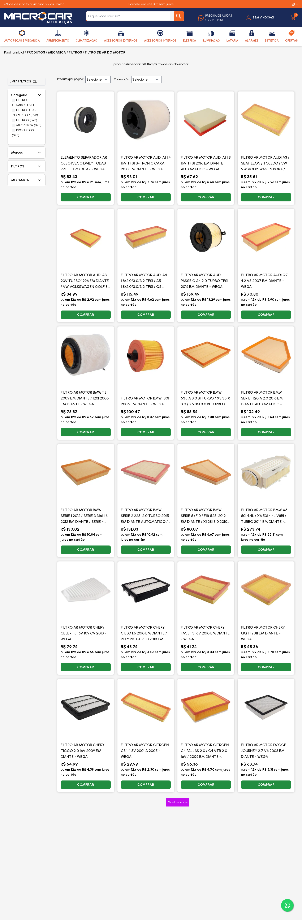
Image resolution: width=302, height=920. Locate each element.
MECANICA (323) (28, 125)
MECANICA (57, 52)
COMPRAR (85, 197)
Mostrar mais (177, 802)
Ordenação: (122, 79)
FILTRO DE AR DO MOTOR (105, 52)
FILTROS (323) (26, 120)
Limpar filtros (23, 82)
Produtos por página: (70, 79)
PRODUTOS (36, 52)
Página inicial (14, 52)
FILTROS (75, 52)
